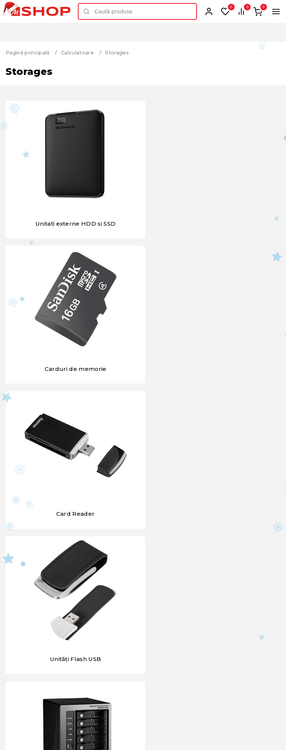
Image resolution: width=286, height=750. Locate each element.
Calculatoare (77, 52)
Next (266, 570)
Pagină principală (28, 52)
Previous (19, 570)
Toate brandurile (143, 591)
